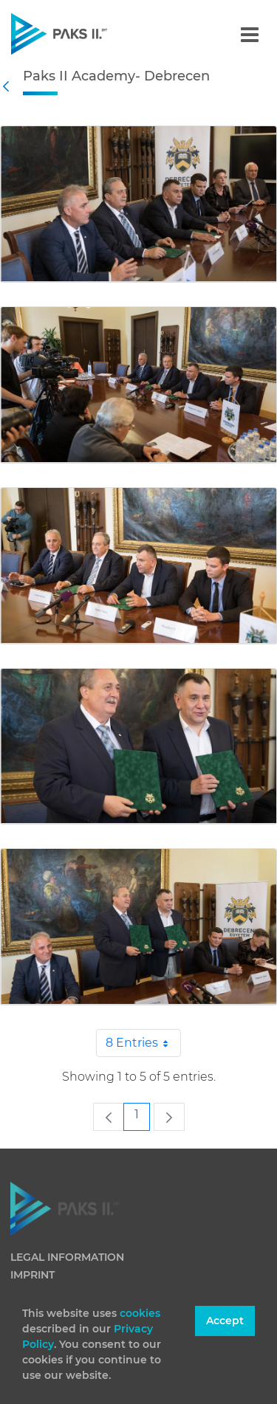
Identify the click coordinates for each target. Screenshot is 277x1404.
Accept (225, 1320)
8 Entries (143, 1043)
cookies (140, 1313)
